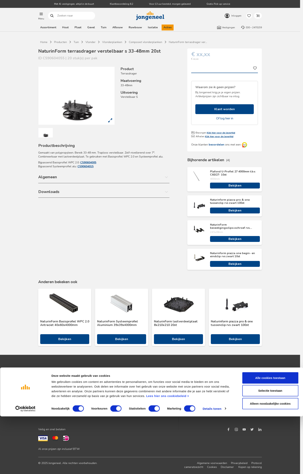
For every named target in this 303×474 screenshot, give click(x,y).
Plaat (78, 27)
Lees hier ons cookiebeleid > (167, 453)
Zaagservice (157, 403)
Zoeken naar (52, 15)
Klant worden (224, 109)
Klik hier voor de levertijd (221, 132)
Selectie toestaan (270, 448)
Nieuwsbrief (45, 384)
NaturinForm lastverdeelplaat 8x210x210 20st (176, 323)
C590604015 (85, 166)
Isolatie (153, 27)
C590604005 (88, 162)
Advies (42, 397)
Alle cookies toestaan (270, 435)
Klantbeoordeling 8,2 (121, 3)
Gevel (91, 27)
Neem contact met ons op (110, 378)
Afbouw (117, 27)
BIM (152, 397)
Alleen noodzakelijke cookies (270, 461)
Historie (211, 391)
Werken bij (212, 397)
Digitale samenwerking (164, 391)
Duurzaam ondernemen (220, 384)
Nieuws (210, 378)
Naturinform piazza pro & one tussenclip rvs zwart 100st (230, 201)
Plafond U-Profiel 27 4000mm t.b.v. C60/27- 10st (233, 173)
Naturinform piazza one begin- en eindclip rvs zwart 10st (232, 255)
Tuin (103, 27)
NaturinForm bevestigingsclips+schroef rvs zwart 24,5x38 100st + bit (230, 226)
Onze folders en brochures (55, 403)
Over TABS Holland (218, 403)
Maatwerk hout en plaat (165, 384)
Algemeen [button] (47, 177)
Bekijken (234, 185)
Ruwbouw (135, 27)
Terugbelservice (104, 384)
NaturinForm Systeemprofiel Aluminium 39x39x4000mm (117, 323)
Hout (65, 27)
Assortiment (48, 27)
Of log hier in (224, 118)
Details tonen (212, 466)
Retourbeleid (102, 397)
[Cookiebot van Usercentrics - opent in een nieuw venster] (25, 466)
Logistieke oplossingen (164, 378)
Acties (168, 27)
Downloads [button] (48, 191)
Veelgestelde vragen (107, 391)
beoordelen (216, 144)
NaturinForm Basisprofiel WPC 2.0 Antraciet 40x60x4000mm (64, 323)
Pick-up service (159, 409)
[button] (41, 15)
